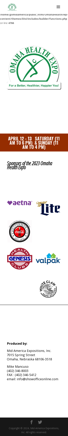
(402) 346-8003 (17, 371)
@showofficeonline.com (40, 379)
